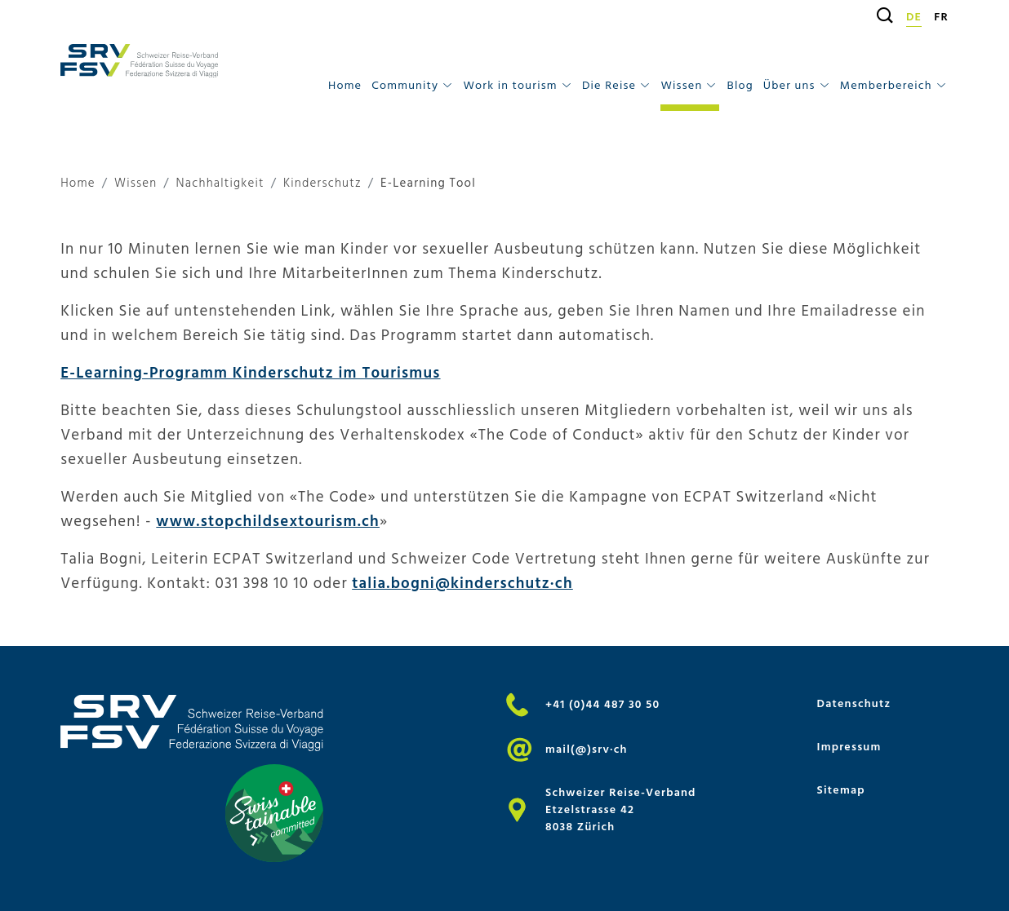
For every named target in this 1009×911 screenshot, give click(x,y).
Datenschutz (854, 703)
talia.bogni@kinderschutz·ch (462, 583)
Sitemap (841, 790)
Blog (740, 85)
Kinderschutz (322, 184)
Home (345, 85)
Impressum (849, 746)
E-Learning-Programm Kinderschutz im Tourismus (250, 372)
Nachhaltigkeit (220, 184)
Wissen (135, 184)
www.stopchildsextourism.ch (268, 521)
